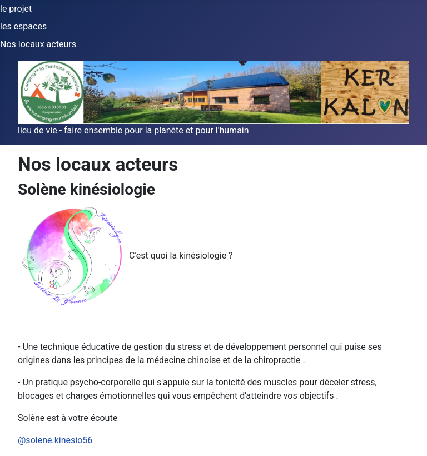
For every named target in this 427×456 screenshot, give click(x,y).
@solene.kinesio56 (55, 440)
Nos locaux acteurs (38, 44)
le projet (16, 8)
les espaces (23, 26)
